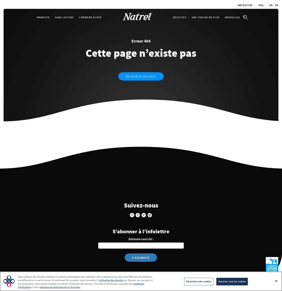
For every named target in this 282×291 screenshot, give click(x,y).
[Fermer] (276, 281)
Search (245, 17)
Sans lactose (64, 17)
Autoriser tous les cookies (232, 281)
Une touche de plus (206, 17)
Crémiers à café (90, 17)
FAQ (261, 5)
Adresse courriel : (141, 239)
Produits (43, 17)
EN (271, 5)
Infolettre (245, 5)
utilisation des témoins (111, 280)
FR (276, 5)
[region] (141, 281)
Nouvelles (232, 17)
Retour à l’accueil (141, 76)
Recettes (179, 17)
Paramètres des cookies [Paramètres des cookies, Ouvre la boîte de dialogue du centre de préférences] (199, 281)
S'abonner (140, 257)
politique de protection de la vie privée (60, 287)
